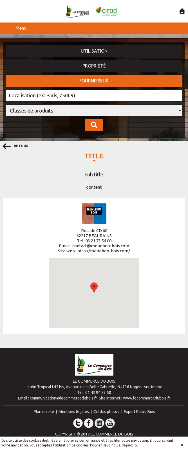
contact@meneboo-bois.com (100, 245)
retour (15, 146)
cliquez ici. (130, 445)
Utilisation (94, 50)
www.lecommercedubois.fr (146, 398)
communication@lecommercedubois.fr (63, 398)
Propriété (94, 65)
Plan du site (44, 412)
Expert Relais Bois (139, 412)
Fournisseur (94, 80)
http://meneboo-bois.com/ (103, 250)
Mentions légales (74, 412)
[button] (94, 287)
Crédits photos (106, 412)
